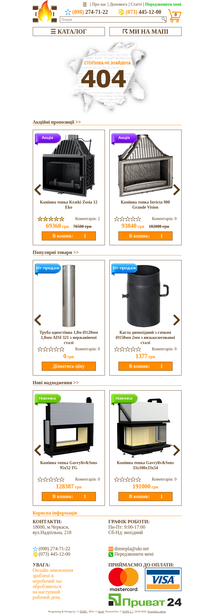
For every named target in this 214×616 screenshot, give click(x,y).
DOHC (83, 611)
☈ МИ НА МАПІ (145, 31)
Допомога (118, 4)
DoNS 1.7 (127, 611)
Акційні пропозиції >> (57, 122)
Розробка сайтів (157, 611)
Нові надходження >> (56, 382)
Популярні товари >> (56, 252)
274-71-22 (86, 12)
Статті (136, 4)
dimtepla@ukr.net (131, 548)
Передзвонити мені (163, 4)
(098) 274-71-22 (54, 548)
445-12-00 (139, 12)
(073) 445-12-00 (54, 554)
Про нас (99, 4)
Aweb (101, 611)
